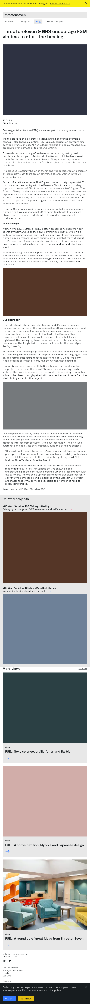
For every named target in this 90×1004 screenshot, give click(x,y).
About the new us (60, 3)
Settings (26, 998)
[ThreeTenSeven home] (15, 15)
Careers (7, 981)
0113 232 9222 (10, 956)
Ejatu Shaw (43, 366)
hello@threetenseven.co (15, 954)
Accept (9, 998)
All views (83, 669)
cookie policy (53, 990)
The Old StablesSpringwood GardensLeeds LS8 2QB (13, 971)
